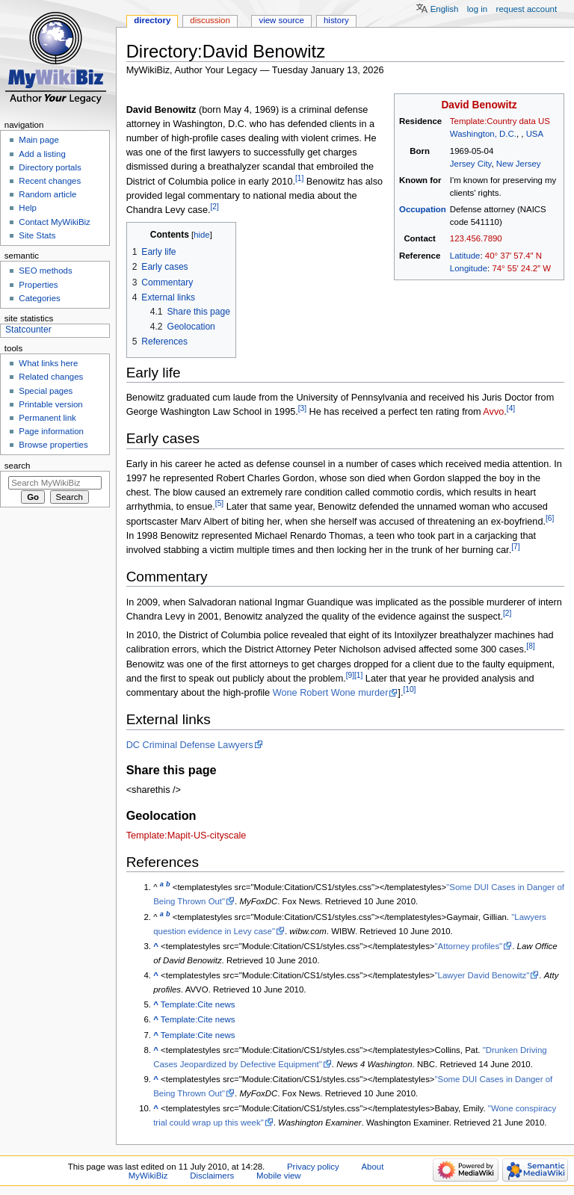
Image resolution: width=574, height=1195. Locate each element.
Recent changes (50, 180)
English (444, 8)
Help (28, 207)
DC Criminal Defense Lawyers (189, 745)
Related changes (51, 376)
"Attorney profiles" (469, 946)
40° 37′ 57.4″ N (513, 255)
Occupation (422, 209)
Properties (38, 284)
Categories (39, 298)
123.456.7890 (476, 238)
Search (17, 465)
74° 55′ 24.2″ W (521, 268)
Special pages (45, 390)
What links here (48, 363)
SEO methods (45, 270)
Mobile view (278, 1175)
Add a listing (42, 153)
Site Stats (37, 235)
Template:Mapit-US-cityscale (186, 835)
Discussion (209, 20)
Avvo (493, 412)
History (336, 20)
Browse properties (53, 444)
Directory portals (50, 167)
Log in (477, 8)
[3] (302, 408)
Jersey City (471, 163)
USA (535, 133)
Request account (527, 8)
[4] (511, 408)
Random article (47, 194)
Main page (39, 139)
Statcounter (28, 329)
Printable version (50, 404)
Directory (152, 20)
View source (281, 20)
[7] (515, 547)
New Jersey (518, 163)
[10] (409, 689)
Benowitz (494, 105)
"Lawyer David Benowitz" (482, 975)
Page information (51, 431)
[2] (214, 207)
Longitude (468, 268)
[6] (550, 518)
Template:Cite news (198, 1004)
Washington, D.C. (483, 133)
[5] (219, 503)
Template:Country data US (500, 121)
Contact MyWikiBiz (54, 221)
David (455, 105)
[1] (299, 178)
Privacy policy (313, 1166)
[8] (530, 646)
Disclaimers (212, 1175)
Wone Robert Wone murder (331, 693)
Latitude (465, 255)
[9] (350, 675)
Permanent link (47, 417)
